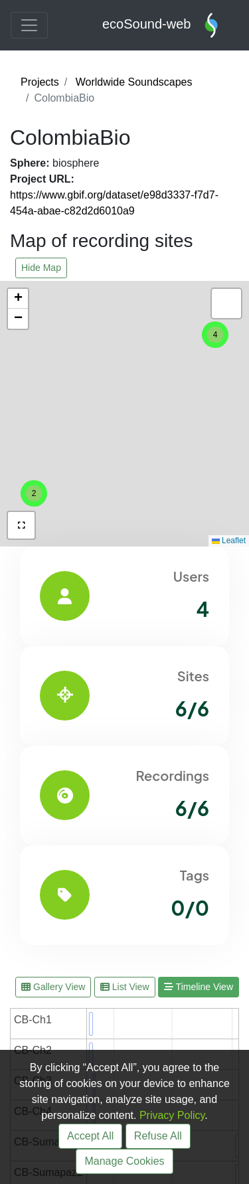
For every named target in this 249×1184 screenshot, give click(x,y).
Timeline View (198, 986)
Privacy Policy (172, 1115)
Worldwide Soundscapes (134, 82)
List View (124, 986)
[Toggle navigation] (29, 25)
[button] (33, 493)
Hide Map (41, 267)
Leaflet (229, 540)
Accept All (90, 1136)
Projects (40, 82)
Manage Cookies (124, 1161)
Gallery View (53, 986)
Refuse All (158, 1136)
